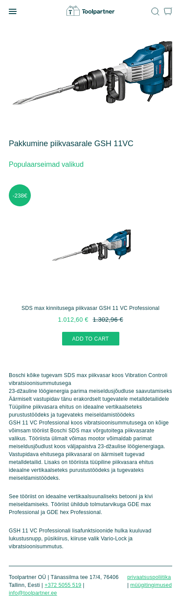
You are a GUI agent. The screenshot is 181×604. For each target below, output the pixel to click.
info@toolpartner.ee (33, 593)
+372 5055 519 (62, 585)
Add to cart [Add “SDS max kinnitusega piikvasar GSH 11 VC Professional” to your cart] (90, 339)
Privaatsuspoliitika (149, 577)
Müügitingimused (151, 585)
